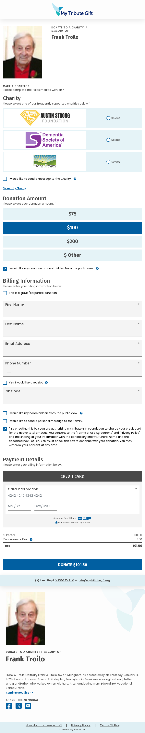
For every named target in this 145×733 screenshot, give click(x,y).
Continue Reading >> (19, 692)
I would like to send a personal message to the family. (46, 421)
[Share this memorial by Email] (28, 705)
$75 (73, 214)
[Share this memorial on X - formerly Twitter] (18, 705)
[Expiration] (19, 505)
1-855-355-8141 (64, 580)
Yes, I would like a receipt (26, 382)
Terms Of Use (109, 725)
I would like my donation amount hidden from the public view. (51, 268)
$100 (72, 228)
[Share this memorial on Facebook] (9, 705)
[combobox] (10, 371)
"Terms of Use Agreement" (94, 433)
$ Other (72, 255)
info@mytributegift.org (94, 580)
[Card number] (72, 496)
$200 (72, 241)
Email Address (17, 343)
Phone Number (18, 363)
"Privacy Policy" (130, 433)
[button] (75, 180)
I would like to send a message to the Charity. (40, 179)
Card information (23, 489)
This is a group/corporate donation (33, 293)
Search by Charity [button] (14, 188)
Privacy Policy (81, 725)
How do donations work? (44, 725)
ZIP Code (12, 391)
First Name (14, 304)
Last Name (14, 324)
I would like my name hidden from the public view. (43, 413)
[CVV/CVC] (45, 505)
